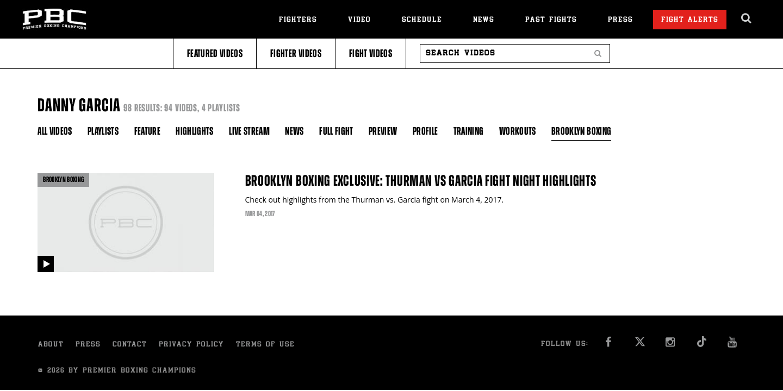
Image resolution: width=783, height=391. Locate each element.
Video (359, 20)
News (483, 20)
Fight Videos (370, 53)
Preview (383, 131)
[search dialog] (747, 18)
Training (468, 131)
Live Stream (249, 131)
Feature (147, 131)
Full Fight (336, 131)
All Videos (55, 131)
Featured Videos (215, 53)
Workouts (517, 131)
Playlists (103, 131)
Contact (130, 345)
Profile (425, 131)
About (51, 345)
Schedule (422, 20)
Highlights (195, 131)
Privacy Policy (191, 345)
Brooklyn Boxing (581, 131)
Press (620, 20)
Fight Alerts (689, 20)
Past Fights (551, 20)
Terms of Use (265, 345)
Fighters (298, 20)
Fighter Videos (295, 53)
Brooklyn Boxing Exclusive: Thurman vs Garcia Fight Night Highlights (420, 181)
